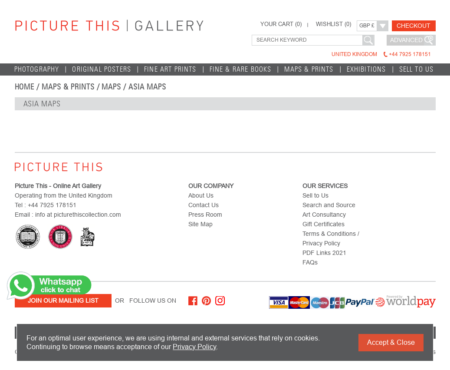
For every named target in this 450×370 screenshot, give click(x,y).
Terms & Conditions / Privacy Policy (330, 238)
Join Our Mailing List (63, 300)
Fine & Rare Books (241, 69)
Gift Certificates (323, 224)
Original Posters (101, 69)
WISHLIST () (333, 24)
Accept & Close (391, 342)
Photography (36, 69)
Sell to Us (416, 69)
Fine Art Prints (170, 69)
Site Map (200, 224)
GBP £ (366, 26)
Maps (111, 87)
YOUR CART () (281, 24)
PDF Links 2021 (324, 252)
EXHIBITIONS (366, 69)
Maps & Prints (308, 69)
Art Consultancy (324, 214)
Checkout (413, 25)
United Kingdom (381, 54)
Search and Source (328, 205)
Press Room (205, 214)
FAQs (310, 262)
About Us (201, 195)
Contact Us (203, 205)
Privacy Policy (194, 346)
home (25, 87)
